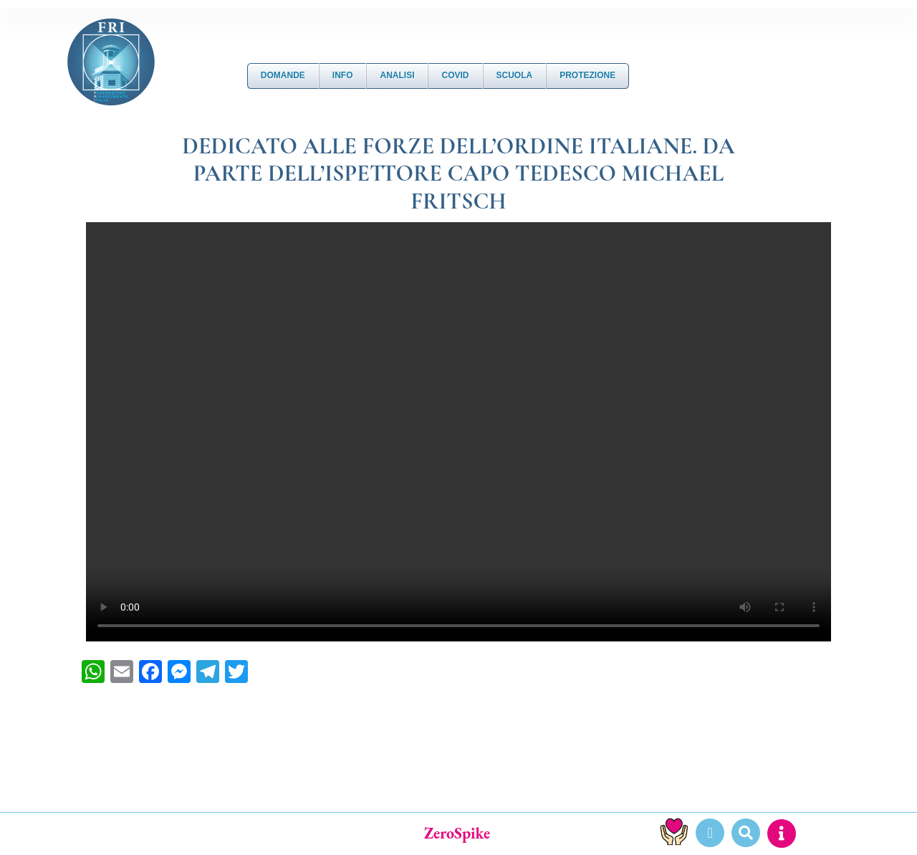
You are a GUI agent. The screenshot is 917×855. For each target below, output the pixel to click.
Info (342, 75)
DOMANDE (283, 75)
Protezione (587, 75)
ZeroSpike (457, 833)
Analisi (397, 75)
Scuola (514, 75)
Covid (455, 75)
